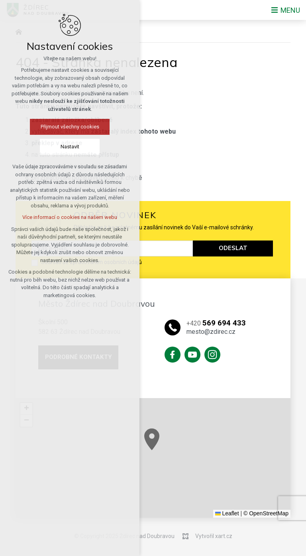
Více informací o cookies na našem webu (57, 217)
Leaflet (227, 513)
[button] (171, 445)
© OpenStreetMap (265, 513)
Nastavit (57, 147)
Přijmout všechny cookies (57, 127)
